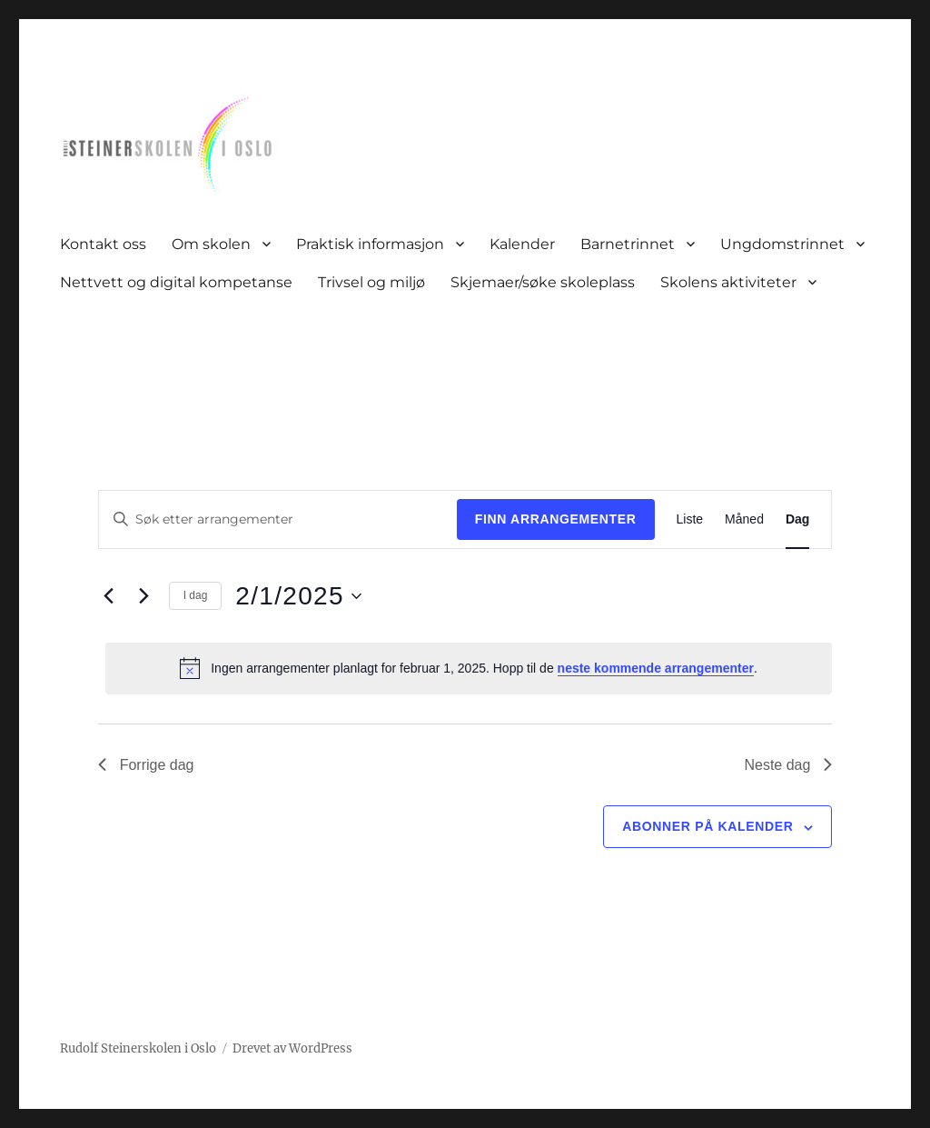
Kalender (522, 244)
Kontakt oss (103, 244)
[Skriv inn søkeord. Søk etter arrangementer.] (278, 519)
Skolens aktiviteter (728, 282)
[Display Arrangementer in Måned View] (744, 519)
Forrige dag (146, 765)
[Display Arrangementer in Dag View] (797, 519)
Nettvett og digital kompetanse (176, 282)
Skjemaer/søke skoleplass (542, 282)
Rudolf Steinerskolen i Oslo (138, 1048)
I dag (195, 595)
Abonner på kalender (707, 826)
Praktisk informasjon (370, 244)
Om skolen (211, 244)
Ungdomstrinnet (782, 244)
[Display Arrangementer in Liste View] (690, 519)
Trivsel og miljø (371, 282)
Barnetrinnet (627, 244)
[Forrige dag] (109, 596)
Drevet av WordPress (292, 1048)
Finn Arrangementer (556, 519)
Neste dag (788, 765)
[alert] (469, 668)
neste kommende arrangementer (656, 668)
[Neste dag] (144, 596)
